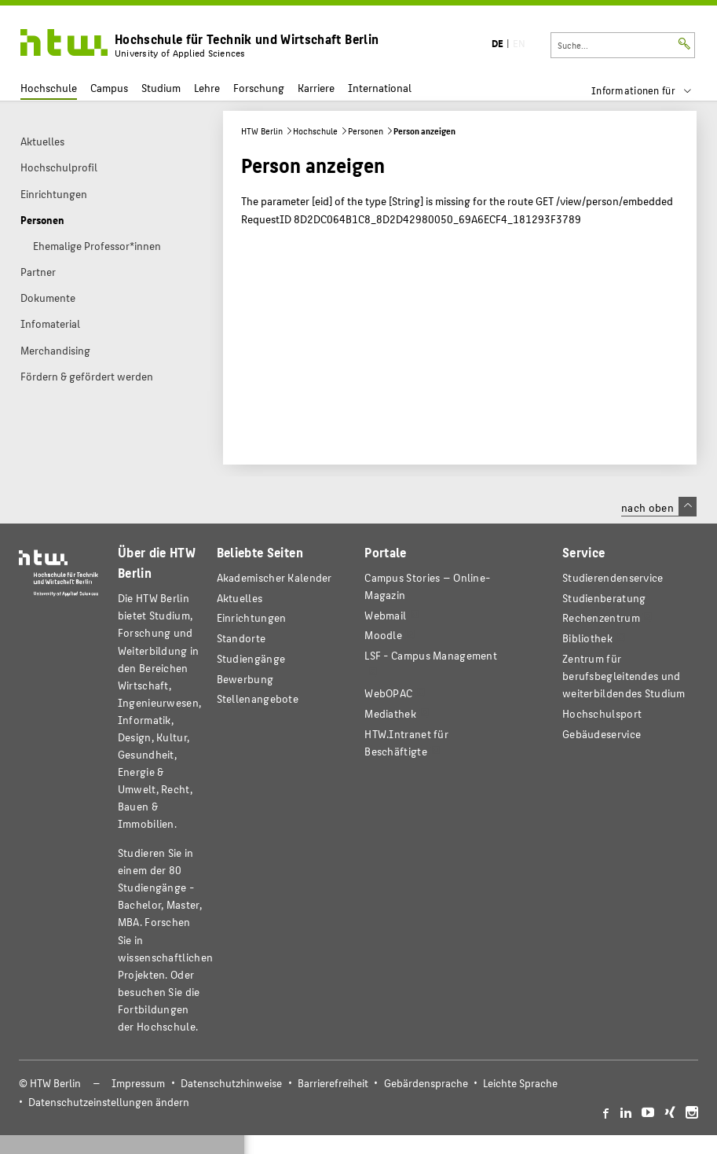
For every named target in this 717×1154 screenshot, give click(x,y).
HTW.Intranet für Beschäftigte (406, 742)
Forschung (258, 87)
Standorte (241, 638)
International (380, 87)
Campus (109, 87)
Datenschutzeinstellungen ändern (108, 1101)
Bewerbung (245, 679)
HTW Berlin (262, 131)
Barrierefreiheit (333, 1083)
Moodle (383, 635)
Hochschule (48, 87)
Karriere (316, 87)
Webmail (385, 615)
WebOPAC (388, 693)
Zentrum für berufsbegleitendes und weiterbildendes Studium (624, 675)
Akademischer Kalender (274, 577)
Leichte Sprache (520, 1083)
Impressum (138, 1083)
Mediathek (390, 713)
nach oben (659, 507)
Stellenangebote (257, 698)
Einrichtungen (252, 617)
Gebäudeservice (601, 734)
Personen (365, 131)
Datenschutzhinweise (231, 1083)
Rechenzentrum (601, 617)
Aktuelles (240, 598)
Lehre (207, 87)
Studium (161, 87)
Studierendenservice (613, 577)
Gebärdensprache (426, 1083)
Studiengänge (251, 658)
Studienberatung (604, 598)
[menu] (651, 90)
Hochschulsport (602, 713)
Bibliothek (587, 638)
